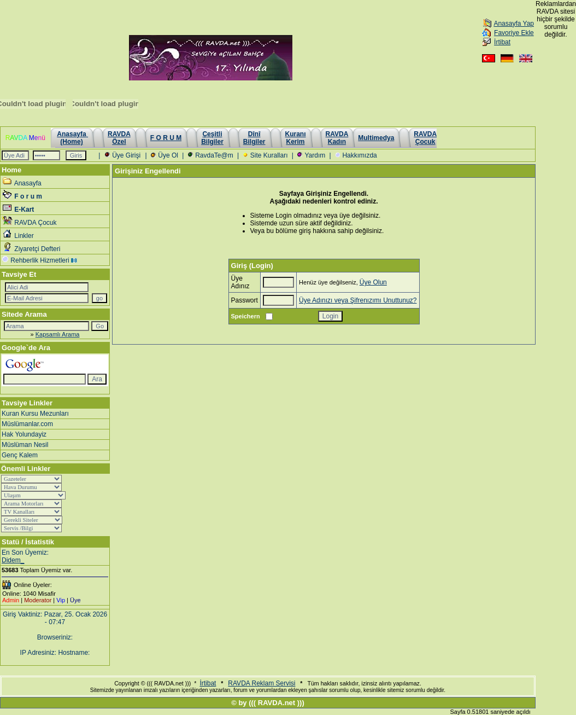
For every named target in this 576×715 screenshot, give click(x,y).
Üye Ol (168, 155)
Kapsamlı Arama (58, 334)
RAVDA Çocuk (35, 222)
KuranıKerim (295, 138)
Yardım (314, 155)
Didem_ (13, 560)
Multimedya (376, 138)
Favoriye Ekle (514, 33)
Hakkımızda (359, 155)
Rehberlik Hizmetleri (39, 260)
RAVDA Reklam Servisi (261, 683)
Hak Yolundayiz (24, 434)
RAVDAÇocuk (425, 138)
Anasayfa (28, 183)
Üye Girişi (126, 155)
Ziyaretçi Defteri (37, 249)
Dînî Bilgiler (254, 138)
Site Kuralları (269, 155)
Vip (60, 600)
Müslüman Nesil (25, 445)
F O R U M (165, 138)
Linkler (23, 236)
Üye (75, 600)
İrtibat (502, 42)
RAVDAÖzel (119, 138)
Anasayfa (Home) (72, 138)
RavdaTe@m (214, 155)
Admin (10, 600)
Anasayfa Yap (513, 23)
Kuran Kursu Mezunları (35, 413)
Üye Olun (373, 282)
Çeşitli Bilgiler (212, 138)
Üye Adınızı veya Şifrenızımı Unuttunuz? (357, 300)
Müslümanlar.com (27, 424)
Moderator (37, 600)
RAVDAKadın (337, 138)
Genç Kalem (20, 455)
